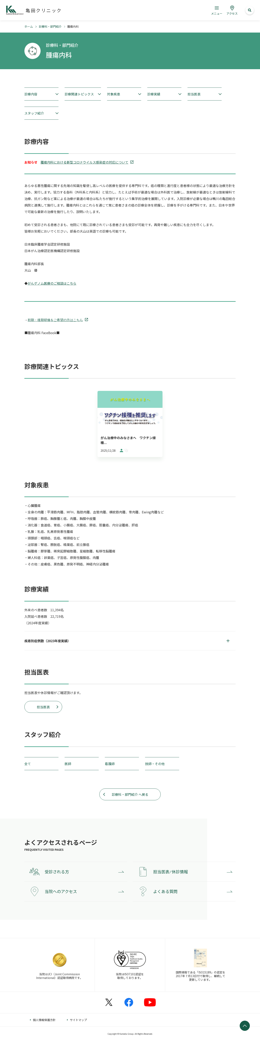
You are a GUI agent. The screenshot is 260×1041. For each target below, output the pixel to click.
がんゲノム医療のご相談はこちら (52, 283)
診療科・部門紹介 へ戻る (130, 794)
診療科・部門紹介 (50, 26)
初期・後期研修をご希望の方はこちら (55, 320)
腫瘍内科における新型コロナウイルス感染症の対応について (84, 162)
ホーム (28, 26)
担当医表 (43, 706)
